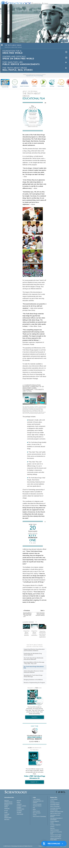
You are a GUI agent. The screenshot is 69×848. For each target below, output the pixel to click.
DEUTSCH (6, 819)
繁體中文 (6, 816)
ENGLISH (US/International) (8, 801)
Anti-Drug (52, 83)
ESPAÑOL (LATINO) (21, 805)
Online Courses (36, 811)
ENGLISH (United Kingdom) (8, 804)
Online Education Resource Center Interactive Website (33, 671)
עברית (6, 810)
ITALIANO (19, 812)
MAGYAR (19, 800)
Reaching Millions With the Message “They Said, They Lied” (34, 663)
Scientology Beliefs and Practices (38, 801)
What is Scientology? (55, 806)
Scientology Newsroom (55, 808)
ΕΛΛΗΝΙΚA (19, 810)
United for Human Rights (55, 834)
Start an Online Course (55, 813)
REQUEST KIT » (34, 782)
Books (34, 809)
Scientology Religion (54, 804)
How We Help (5, 87)
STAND (52, 823)
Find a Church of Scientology (39, 816)
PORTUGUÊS (20, 814)
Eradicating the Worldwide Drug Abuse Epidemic (33, 654)
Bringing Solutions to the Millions (33, 679)
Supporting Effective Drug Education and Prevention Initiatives (34, 650)
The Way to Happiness (15, 83)
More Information (37, 812)
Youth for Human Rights (55, 836)
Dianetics (52, 801)
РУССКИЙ (6, 814)
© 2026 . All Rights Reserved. (17, 846)
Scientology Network (54, 802)
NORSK (18, 802)
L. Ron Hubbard (36, 799)
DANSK (6, 806)
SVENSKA (19, 804)
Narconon (43, 83)
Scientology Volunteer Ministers (55, 816)
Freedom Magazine (54, 821)
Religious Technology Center (56, 811)
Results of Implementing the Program (34, 682)
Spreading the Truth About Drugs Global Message (33, 676)
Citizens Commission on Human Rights (55, 839)
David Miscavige (54, 809)
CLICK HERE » (34, 741)
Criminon (34, 83)
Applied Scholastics (24, 83)
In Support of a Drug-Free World (56, 832)
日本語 (5, 812)
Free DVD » (34, 717)
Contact (34, 814)
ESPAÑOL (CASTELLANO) (20, 808)
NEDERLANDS (7, 817)
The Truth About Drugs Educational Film (34, 667)
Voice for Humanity (37, 804)
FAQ (34, 807)
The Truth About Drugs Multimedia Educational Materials (33, 658)
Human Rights (61, 83)
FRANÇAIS (7, 808)
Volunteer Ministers (37, 805)
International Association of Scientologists (56, 819)
